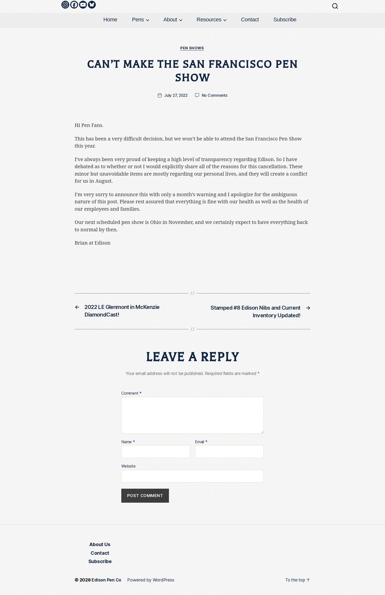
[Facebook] (74, 5)
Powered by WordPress (151, 581)
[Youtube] (83, 5)
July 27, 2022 (176, 95)
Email (201, 443)
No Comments (215, 95)
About (170, 19)
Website (128, 467)
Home (110, 19)
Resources (209, 19)
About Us (99, 546)
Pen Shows (193, 48)
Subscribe (285, 19)
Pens (138, 19)
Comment (131, 394)
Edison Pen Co (107, 581)
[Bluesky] (92, 5)
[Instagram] (65, 5)
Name (128, 443)
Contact (250, 19)
